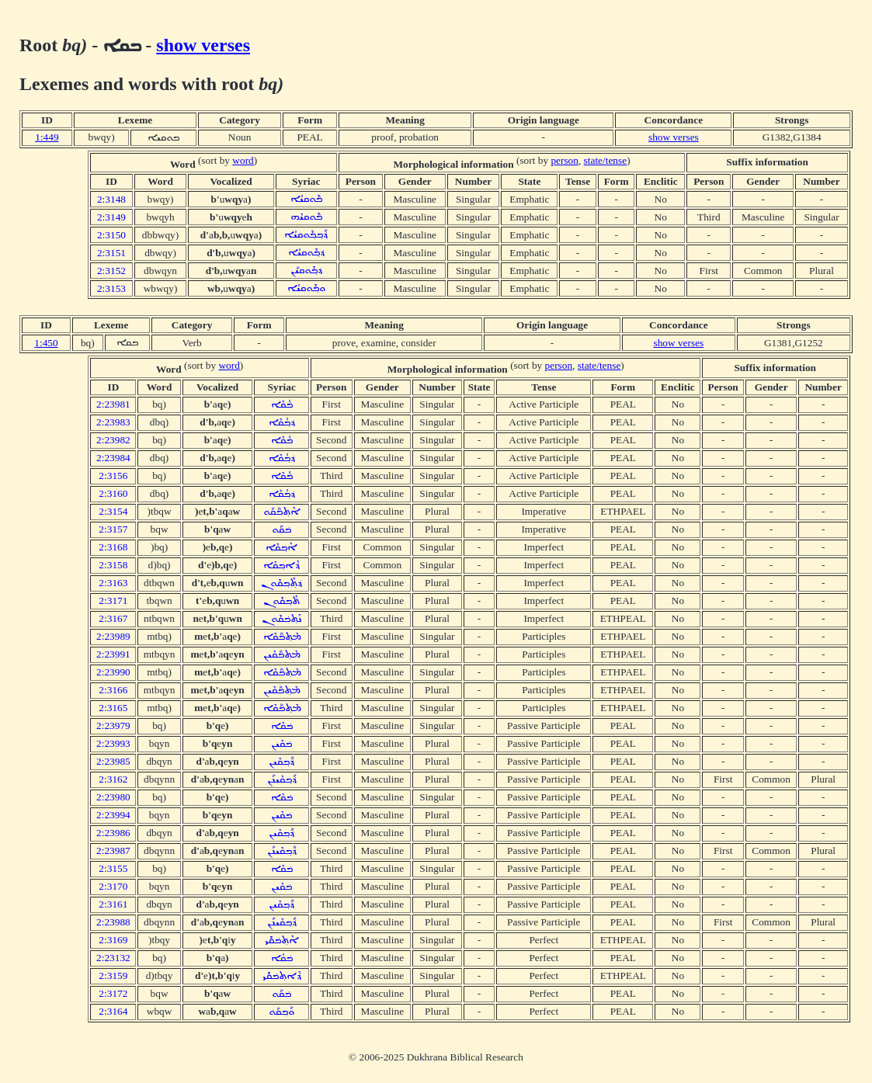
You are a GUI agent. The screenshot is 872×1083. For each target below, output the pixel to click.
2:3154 (113, 511)
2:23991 (113, 654)
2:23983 (113, 422)
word (242, 160)
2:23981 (113, 404)
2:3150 (111, 235)
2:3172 (113, 993)
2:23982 (113, 440)
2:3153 (111, 288)
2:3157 (113, 529)
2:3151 (111, 253)
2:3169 (113, 940)
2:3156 (113, 475)
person (564, 160)
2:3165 (113, 707)
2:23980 (113, 797)
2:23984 (113, 457)
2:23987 (113, 850)
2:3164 (113, 1011)
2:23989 (113, 636)
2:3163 (113, 582)
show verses (203, 45)
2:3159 (113, 975)
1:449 (46, 137)
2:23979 (113, 725)
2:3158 (113, 565)
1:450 (45, 343)
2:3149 (111, 217)
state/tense (605, 160)
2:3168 (113, 547)
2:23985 (113, 761)
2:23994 (113, 815)
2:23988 (113, 922)
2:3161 (113, 904)
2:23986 (113, 832)
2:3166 (113, 690)
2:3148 (111, 199)
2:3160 (113, 493)
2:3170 (113, 886)
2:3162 (113, 779)
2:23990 (113, 672)
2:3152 (111, 270)
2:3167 (113, 618)
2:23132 (113, 957)
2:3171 (113, 600)
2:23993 (113, 743)
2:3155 (113, 868)
